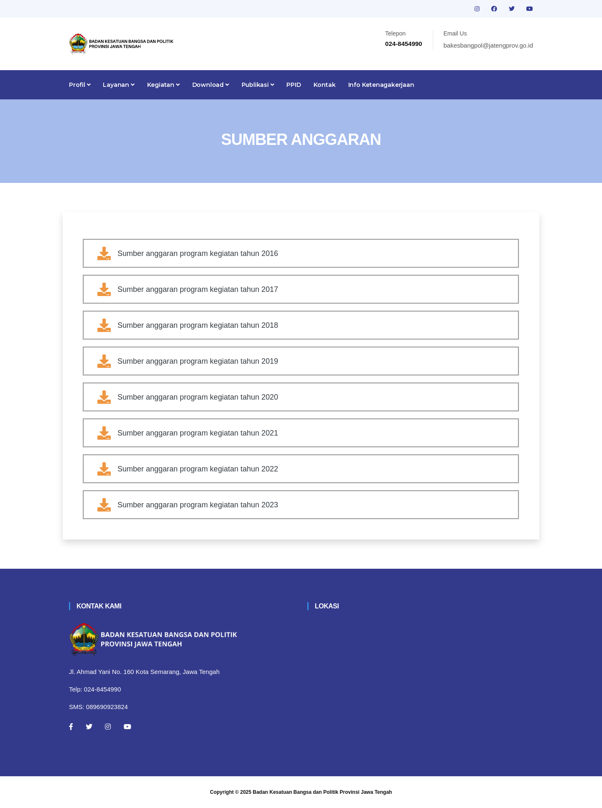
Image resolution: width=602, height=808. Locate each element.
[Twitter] (89, 726)
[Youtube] (127, 726)
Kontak (325, 85)
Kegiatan (163, 85)
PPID (293, 85)
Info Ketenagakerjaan (381, 85)
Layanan (118, 85)
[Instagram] (107, 726)
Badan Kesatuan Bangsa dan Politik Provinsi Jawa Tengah (322, 792)
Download (210, 85)
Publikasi (258, 85)
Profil (79, 85)
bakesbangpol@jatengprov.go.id (488, 45)
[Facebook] (71, 726)
